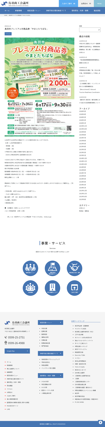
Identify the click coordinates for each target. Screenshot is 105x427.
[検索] (99, 30)
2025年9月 (82, 132)
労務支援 (44, 340)
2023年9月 (82, 199)
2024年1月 (82, 188)
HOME (5, 15)
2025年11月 (83, 126)
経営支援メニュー (34, 10)
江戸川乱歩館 (79, 334)
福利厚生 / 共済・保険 (80, 10)
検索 (80, 26)
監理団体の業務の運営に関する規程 (18, 402)
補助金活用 (44, 337)
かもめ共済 (44, 381)
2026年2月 (82, 120)
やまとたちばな (80, 367)
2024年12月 (83, 158)
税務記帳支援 (45, 343)
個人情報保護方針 (12, 399)
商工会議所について (13, 369)
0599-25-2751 (15, 337)
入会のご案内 (68, 3)
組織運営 (97, 10)
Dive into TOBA (80, 355)
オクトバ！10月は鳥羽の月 (83, 337)
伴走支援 (44, 328)
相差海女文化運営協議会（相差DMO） (87, 399)
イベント (8, 34)
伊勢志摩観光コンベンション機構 (85, 390)
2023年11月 (83, 193)
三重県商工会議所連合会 (82, 376)
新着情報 (18, 10)
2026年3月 (82, 117)
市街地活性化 (45, 362)
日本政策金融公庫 (80, 384)
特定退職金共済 (46, 384)
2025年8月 (82, 135)
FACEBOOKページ (12, 406)
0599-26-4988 (15, 343)
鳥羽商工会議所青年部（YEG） (84, 332)
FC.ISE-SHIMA (79, 402)
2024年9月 (82, 167)
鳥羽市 (77, 393)
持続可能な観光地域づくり (56, 10)
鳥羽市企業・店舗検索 (82, 326)
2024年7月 (82, 173)
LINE (8, 409)
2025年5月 (82, 144)
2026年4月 (82, 114)
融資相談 (44, 334)
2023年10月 (83, 196)
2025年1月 (82, 155)
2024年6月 (82, 176)
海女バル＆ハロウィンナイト (84, 340)
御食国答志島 (79, 352)
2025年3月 (82, 149)
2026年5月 (82, 111)
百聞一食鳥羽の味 (80, 364)
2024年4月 (82, 182)
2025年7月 (82, 138)
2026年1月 (82, 123)
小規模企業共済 (46, 393)
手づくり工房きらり (81, 343)
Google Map (11, 351)
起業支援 (44, 331)
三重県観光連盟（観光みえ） (84, 387)
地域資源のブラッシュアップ (50, 359)
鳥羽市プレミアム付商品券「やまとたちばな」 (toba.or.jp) (32, 217)
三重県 (77, 379)
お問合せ (86, 3)
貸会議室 (9, 386)
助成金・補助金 (84, 211)
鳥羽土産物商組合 (80, 361)
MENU (99, 3)
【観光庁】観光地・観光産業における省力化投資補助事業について (89, 101)
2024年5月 (82, 179)
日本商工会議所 (80, 373)
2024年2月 (82, 185)
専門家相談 (44, 346)
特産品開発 (44, 365)
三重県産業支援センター (82, 381)
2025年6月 (82, 141)
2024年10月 (83, 164)
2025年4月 (82, 146)
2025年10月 (83, 129)
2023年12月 (83, 190)
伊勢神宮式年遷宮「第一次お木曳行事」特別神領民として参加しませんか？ (89, 73)
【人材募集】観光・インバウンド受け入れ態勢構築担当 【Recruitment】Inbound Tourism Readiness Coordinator (89, 87)
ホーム (7, 10)
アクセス (9, 389)
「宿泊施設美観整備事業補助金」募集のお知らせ (89, 61)
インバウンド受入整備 (48, 368)
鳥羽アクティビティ (81, 349)
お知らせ (82, 208)
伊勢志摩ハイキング (81, 346)
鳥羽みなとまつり (80, 370)
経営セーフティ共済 (47, 390)
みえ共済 (44, 387)
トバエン (77, 358)
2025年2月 (82, 152)
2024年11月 (83, 161)
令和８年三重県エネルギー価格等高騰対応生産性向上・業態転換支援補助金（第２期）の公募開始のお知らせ (89, 47)
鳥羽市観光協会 (80, 396)
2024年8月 (82, 170)
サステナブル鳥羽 (80, 329)
